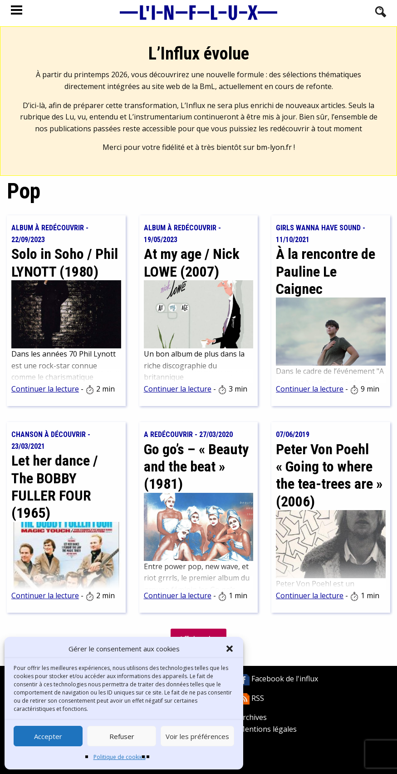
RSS (251, 698)
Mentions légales (267, 729)
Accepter (48, 736)
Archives (252, 717)
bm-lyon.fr (274, 147)
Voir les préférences (197, 736)
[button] (229, 648)
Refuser (121, 736)
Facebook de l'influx (278, 679)
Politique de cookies (119, 757)
